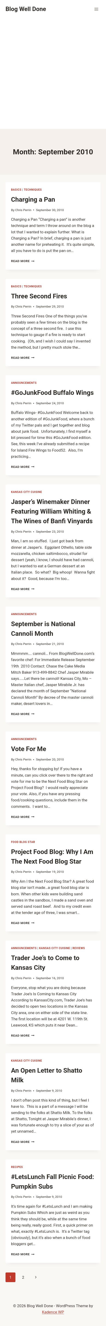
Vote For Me (28, 749)
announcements (24, 383)
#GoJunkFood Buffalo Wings (52, 392)
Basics (16, 189)
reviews (78, 948)
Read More (22, 261)
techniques (33, 189)
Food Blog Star (23, 842)
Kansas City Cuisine (26, 492)
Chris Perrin (23, 210)
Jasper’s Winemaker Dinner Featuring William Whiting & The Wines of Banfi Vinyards (52, 511)
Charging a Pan (33, 199)
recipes (17, 1167)
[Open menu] (96, 9)
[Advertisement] (53, 74)
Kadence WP (53, 1312)
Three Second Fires (39, 296)
